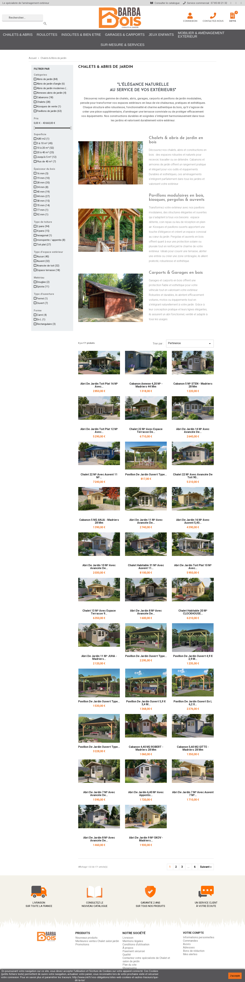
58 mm (43, 200)
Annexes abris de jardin (51, 92)
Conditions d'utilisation (135, 944)
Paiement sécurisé (133, 951)
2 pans (43, 226)
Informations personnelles (198, 937)
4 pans (43, 230)
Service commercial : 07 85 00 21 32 (205, 3)
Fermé (42, 298)
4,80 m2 (43, 138)
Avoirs (187, 944)
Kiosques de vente (49, 106)
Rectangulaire (46, 324)
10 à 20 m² (45, 147)
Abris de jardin (47, 79)
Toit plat (44, 244)
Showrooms (129, 968)
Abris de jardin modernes (53, 88)
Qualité (126, 954)
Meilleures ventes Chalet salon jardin (97, 941)
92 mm (42, 214)
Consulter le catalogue (165, 3)
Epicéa (43, 286)
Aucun (43, 256)
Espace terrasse (48, 270)
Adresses (189, 947)
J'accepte (235, 975)
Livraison (127, 937)
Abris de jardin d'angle (51, 83)
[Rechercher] (22, 17)
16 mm (42, 173)
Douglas (43, 282)
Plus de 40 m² (46, 161)
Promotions (82, 944)
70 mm (43, 205)
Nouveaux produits (86, 937)
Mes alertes (190, 954)
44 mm (43, 196)
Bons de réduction (193, 950)
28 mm (43, 182)
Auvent (43, 261)
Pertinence (190, 344)
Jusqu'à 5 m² (46, 156)
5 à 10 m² (45, 143)
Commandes (190, 940)
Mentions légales (132, 941)
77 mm (42, 209)
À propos (127, 947)
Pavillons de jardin (49, 111)
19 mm (43, 178)
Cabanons (45, 97)
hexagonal (44, 235)
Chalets (43, 101)
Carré (42, 314)
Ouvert (42, 303)
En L (41, 319)
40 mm (43, 191)
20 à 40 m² (45, 152)
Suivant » (206, 866)
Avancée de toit (48, 265)
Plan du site (129, 964)
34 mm (42, 187)
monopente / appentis (51, 239)
